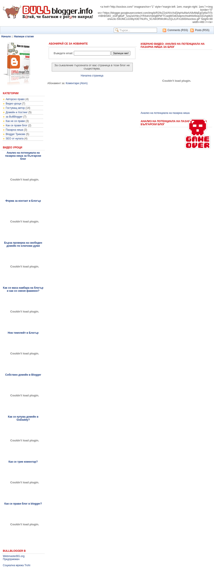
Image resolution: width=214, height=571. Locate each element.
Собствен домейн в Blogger (23, 374)
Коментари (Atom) (77, 83)
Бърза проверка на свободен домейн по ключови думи (23, 244)
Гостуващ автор (15, 107)
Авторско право (15, 99)
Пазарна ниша (14, 129)
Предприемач (11, 559)
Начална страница (92, 75)
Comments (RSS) (177, 30)
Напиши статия (24, 36)
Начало (6, 36)
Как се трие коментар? (23, 461)
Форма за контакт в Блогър (23, 200)
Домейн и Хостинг (17, 112)
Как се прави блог (16, 125)
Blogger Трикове (15, 134)
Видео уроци (13, 103)
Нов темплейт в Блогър (23, 332)
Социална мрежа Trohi (16, 565)
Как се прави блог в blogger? (23, 503)
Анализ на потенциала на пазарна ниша (165, 113)
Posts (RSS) (202, 30)
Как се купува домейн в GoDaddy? (23, 418)
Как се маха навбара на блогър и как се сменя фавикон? (23, 289)
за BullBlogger (14, 116)
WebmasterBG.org (13, 556)
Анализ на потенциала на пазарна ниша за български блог (23, 155)
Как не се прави (15, 121)
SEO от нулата (15, 138)
